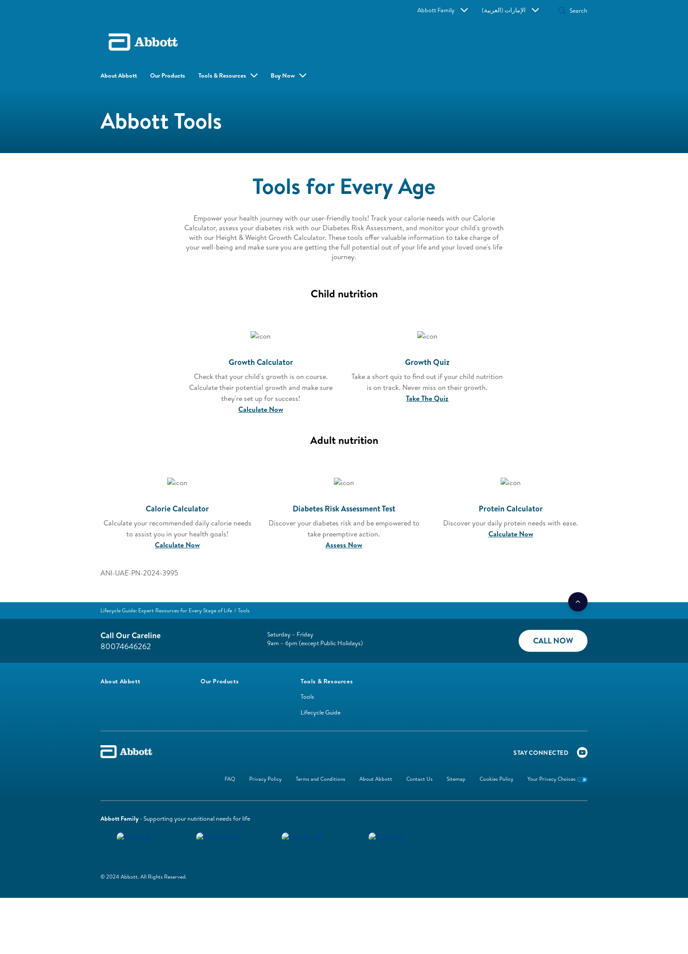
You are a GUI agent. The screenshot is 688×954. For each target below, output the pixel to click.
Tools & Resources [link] (222, 75)
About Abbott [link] (118, 75)
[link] (166, 604)
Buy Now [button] (271, 75)
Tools (307, 690)
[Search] (554, 10)
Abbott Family (469, 10)
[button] (517, 11)
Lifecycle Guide (320, 706)
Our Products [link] (167, 75)
